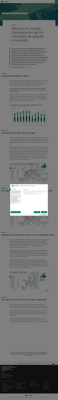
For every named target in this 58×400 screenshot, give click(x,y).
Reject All (36, 212)
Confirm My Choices (16, 212)
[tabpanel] (35, 192)
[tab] (16, 189)
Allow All (43, 212)
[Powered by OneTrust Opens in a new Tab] (43, 215)
